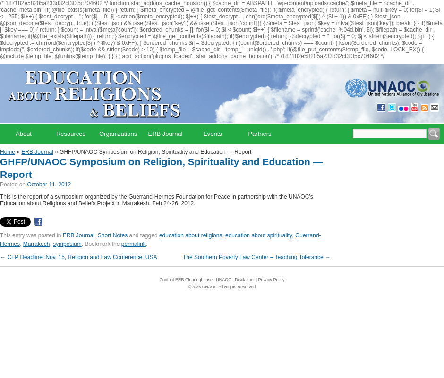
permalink (133, 244)
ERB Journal (165, 133)
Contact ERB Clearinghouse (186, 279)
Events (212, 133)
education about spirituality (258, 235)
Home (7, 152)
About (24, 133)
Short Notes (113, 235)
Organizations (118, 133)
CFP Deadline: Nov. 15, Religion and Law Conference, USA (78, 257)
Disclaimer (245, 279)
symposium (67, 244)
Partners (259, 133)
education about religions (190, 235)
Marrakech (36, 244)
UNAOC (223, 279)
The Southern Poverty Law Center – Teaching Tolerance (257, 257)
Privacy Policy (271, 279)
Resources (70, 133)
